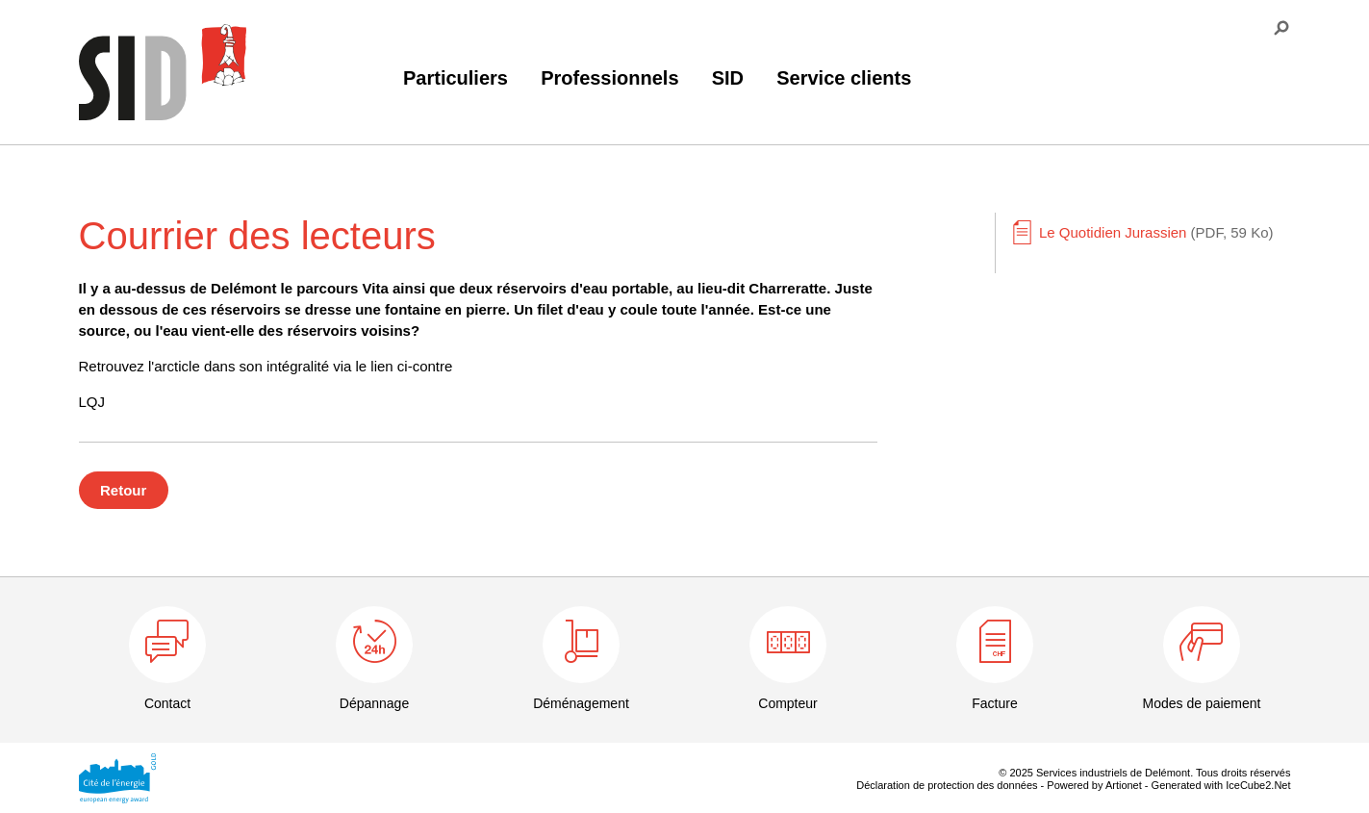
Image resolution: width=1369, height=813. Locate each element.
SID (728, 78)
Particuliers (455, 78)
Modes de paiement (1202, 703)
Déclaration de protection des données (946, 785)
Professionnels (609, 78)
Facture (994, 703)
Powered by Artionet (1094, 785)
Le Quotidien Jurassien (1156, 232)
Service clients (843, 78)
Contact (167, 703)
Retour (123, 490)
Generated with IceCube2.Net (1221, 785)
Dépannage (374, 703)
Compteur (787, 703)
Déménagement (581, 703)
